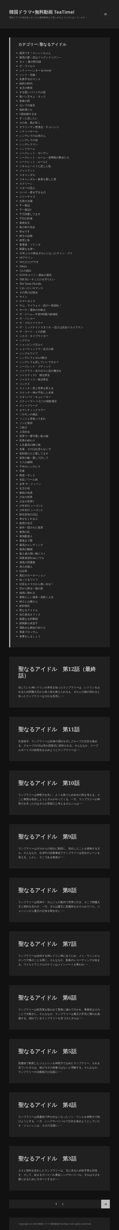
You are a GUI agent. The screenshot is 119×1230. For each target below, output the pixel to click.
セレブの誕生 (27, 105)
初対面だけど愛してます (33, 453)
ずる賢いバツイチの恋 (32, 92)
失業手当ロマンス (29, 79)
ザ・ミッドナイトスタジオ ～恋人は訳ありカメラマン (51, 327)
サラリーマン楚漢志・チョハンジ (39, 127)
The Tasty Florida (30, 283)
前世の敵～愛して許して (33, 458)
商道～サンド (28, 475)
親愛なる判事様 (28, 619)
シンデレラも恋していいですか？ (39, 362)
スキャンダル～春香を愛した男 (37, 179)
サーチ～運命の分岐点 (32, 310)
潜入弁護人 (26, 566)
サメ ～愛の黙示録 (30, 61)
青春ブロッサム (28, 632)
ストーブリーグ (28, 405)
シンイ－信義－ (28, 74)
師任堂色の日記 (28, 514)
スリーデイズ (27, 196)
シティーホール (28, 131)
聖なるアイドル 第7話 (47, 943)
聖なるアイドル (28, 610)
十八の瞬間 (26, 462)
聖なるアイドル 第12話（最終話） (57, 672)
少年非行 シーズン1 (31, 505)
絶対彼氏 (24, 606)
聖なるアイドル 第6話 (47, 997)
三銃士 (23, 427)
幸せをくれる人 (28, 518)
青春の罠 (24, 101)
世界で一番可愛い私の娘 (33, 436)
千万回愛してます (29, 214)
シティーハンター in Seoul (35, 70)
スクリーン (26, 183)
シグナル (24, 340)
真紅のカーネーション (32, 575)
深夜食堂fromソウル (31, 558)
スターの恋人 (27, 188)
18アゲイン (26, 257)
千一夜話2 (25, 209)
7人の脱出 (25, 270)
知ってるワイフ (28, 579)
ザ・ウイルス (27, 66)
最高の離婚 (26, 549)
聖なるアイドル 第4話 (47, 1104)
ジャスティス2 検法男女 (34, 375)
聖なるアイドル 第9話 (47, 836)
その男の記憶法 (28, 292)
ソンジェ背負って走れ (32, 418)
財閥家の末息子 (28, 623)
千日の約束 (26, 218)
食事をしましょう (29, 636)
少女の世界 (26, 497)
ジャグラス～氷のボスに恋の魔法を (40, 370)
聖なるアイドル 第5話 (47, 1051)
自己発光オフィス (29, 614)
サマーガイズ (27, 301)
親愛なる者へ (27, 249)
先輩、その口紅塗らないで (35, 449)
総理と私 (24, 240)
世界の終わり (27, 440)
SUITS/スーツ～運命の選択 (35, 275)
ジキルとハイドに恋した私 (35, 166)
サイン (23, 296)
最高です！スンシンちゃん (35, 53)
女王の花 (24, 488)
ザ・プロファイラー (31, 323)
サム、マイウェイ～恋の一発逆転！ (40, 305)
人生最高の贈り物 (29, 444)
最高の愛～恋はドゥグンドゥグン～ (40, 57)
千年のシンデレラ (29, 466)
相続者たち (26, 109)
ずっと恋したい (29, 118)
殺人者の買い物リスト (32, 553)
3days (23, 266)
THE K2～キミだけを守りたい (37, 279)
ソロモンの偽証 (28, 414)
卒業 (22, 471)
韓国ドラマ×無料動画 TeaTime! (41, 12)
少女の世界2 (26, 501)
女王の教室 (26, 88)
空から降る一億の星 (31, 588)
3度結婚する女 (28, 114)
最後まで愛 (26, 540)
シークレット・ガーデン (33, 153)
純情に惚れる (27, 592)
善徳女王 (24, 222)
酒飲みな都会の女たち (32, 627)
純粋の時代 (26, 83)
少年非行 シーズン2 (31, 510)
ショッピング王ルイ (31, 344)
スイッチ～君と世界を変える (36, 388)
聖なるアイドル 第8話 (47, 890)
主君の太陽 (26, 201)
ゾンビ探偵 (26, 423)
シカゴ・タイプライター (33, 336)
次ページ (105, 1204)
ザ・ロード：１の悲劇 (32, 331)
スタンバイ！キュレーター (35, 397)
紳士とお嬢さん (28, 601)
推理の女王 (26, 523)
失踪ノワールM (28, 479)
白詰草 (23, 571)
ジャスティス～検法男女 (33, 379)
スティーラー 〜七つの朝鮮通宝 (38, 401)
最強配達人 (26, 536)
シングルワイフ (28, 353)
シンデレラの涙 (28, 140)
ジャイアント (27, 170)
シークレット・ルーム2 (33, 162)
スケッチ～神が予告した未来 (36, 392)
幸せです (24, 231)
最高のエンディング (31, 545)
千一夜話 (24, 205)
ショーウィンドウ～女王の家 (36, 349)
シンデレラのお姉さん (32, 135)
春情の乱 (24, 532)
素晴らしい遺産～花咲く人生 (36, 597)
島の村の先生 (27, 227)
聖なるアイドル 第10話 (49, 782)
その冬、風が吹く (29, 122)
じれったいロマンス (31, 288)
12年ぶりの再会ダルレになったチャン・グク (46, 253)
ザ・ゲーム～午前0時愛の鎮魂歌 (38, 314)
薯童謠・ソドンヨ (29, 244)
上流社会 (24, 431)
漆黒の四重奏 (27, 562)
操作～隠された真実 (31, 527)
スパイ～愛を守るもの (32, 192)
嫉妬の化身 (26, 492)
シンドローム (27, 148)
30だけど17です (29, 262)
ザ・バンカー (27, 318)
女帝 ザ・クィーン (30, 484)
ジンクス (24, 384)
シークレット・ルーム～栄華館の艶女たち (44, 157)
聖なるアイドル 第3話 (47, 1158)
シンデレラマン (28, 144)
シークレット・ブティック (35, 366)
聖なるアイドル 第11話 (49, 729)
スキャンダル (27, 175)
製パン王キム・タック (32, 96)
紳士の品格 (26, 236)
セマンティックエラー (32, 410)
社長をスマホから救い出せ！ (36, 584)
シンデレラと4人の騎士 (33, 357)
